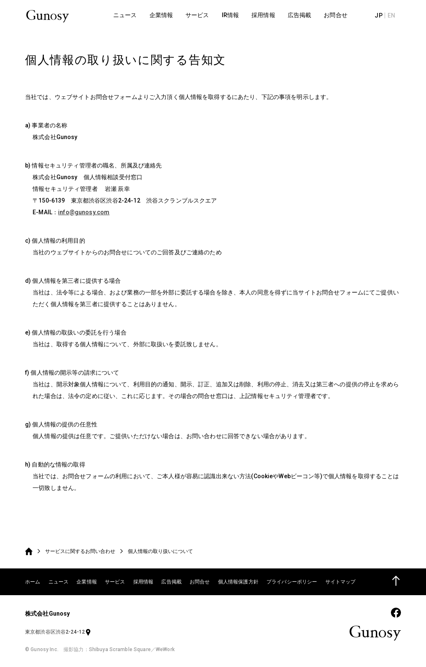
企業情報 (86, 582)
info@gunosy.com (83, 212)
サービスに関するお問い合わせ (80, 551)
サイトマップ (340, 582)
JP (382, 17)
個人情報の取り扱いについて (160, 551)
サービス (115, 582)
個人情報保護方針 (238, 582)
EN (394, 17)
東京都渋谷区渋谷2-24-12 (58, 632)
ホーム (32, 582)
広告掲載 (171, 582)
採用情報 (143, 582)
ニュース (58, 582)
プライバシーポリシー (291, 582)
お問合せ (200, 582)
